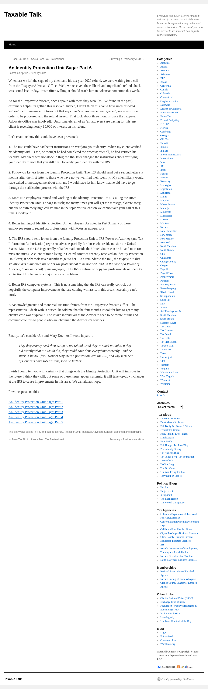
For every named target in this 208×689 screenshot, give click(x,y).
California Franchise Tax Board (176, 529)
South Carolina (168, 315)
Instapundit (166, 494)
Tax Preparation (168, 341)
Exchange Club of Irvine (173, 601)
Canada (164, 89)
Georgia (164, 135)
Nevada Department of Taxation (176, 556)
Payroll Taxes (167, 273)
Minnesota (165, 211)
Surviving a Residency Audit (127, 59)
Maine (163, 196)
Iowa (163, 162)
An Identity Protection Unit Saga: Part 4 (35, 417)
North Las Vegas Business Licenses (178, 559)
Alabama (165, 62)
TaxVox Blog (167, 464)
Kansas (164, 173)
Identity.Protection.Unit (67, 431)
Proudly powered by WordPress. (177, 679)
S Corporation (167, 295)
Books (163, 81)
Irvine (163, 169)
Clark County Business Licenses (177, 536)
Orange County (168, 261)
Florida (164, 127)
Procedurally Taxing (170, 449)
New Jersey (166, 234)
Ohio (163, 253)
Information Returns (170, 154)
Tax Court (165, 326)
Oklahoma (165, 257)
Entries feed (166, 636)
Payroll (164, 269)
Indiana (164, 150)
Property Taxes (168, 284)
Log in (163, 632)
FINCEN (165, 124)
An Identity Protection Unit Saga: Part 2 (35, 407)
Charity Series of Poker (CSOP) (176, 598)
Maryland (165, 200)
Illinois (164, 146)
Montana (165, 223)
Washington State (169, 372)
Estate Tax (165, 116)
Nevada (164, 227)
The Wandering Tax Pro (172, 472)
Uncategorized (167, 357)
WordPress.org (167, 644)
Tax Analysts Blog (169, 452)
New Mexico (167, 238)
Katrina (164, 177)
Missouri (165, 219)
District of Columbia (170, 108)
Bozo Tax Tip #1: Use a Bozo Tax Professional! (36, 59)
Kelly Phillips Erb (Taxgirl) (174, 433)
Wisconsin (165, 380)
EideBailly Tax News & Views (176, 426)
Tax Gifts (165, 338)
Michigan (165, 208)
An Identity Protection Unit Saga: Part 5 (35, 422)
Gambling (165, 131)
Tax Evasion (166, 330)
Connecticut (166, 97)
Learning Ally (167, 617)
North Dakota (167, 250)
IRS (39, 431)
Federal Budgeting (169, 120)
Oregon (164, 265)
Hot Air (164, 487)
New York (165, 242)
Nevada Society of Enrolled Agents (178, 579)
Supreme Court (168, 322)
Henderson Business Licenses (175, 540)
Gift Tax (164, 139)
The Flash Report (169, 498)
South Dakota (167, 318)
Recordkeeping (168, 288)
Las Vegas (165, 185)
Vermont (164, 364)
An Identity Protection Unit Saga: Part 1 (35, 402)
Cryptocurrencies (169, 101)
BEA (163, 78)
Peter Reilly (166, 441)
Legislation (166, 188)
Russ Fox (162, 395)
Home (12, 44)
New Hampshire (168, 231)
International (166, 158)
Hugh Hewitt (167, 491)
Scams (163, 307)
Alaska (163, 66)
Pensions (165, 280)
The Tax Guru (167, 468)
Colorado (165, 93)
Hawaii (164, 143)
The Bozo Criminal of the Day (175, 621)
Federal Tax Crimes (170, 429)
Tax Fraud (165, 334)
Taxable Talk (23, 14)
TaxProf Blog (167, 460)
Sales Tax (165, 299)
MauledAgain (167, 437)
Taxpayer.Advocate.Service (97, 431)
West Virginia (167, 376)
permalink (136, 431)
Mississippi (166, 215)
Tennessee (165, 349)
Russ (43, 73)
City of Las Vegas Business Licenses (179, 533)
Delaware (165, 104)
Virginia (164, 368)
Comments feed (168, 640)
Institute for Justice (170, 613)
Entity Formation (169, 112)
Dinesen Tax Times (170, 418)
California (165, 85)
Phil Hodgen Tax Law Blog (174, 445)
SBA (162, 303)
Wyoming (165, 383)
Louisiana (165, 192)
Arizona (164, 70)
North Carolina (168, 246)
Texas (163, 353)
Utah (162, 360)
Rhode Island (167, 292)
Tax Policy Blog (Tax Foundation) (177, 456)
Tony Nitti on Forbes (171, 475)
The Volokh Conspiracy (172, 502)
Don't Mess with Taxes (172, 422)
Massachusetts (167, 204)
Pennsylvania (167, 276)
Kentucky (165, 181)
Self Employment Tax (171, 311)
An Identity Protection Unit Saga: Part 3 (35, 412)
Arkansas (165, 74)
